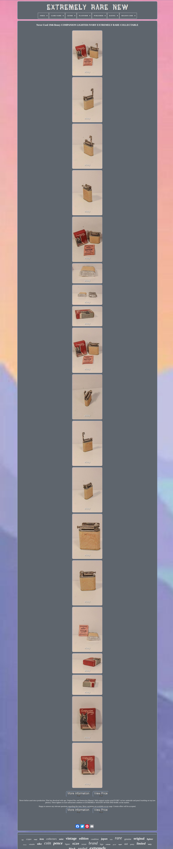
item (42, 839)
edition (84, 838)
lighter (150, 839)
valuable (32, 844)
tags (23, 839)
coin (47, 843)
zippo (28, 839)
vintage (71, 838)
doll (126, 844)
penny (132, 844)
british (84, 844)
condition (95, 839)
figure (67, 844)
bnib (111, 839)
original (139, 838)
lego (101, 844)
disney (25, 844)
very (149, 844)
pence (57, 843)
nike (39, 843)
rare (118, 838)
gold (114, 844)
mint (61, 839)
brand (93, 843)
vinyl (35, 839)
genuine (127, 839)
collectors (51, 838)
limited (141, 843)
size (75, 843)
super (120, 844)
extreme (108, 844)
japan (104, 838)
